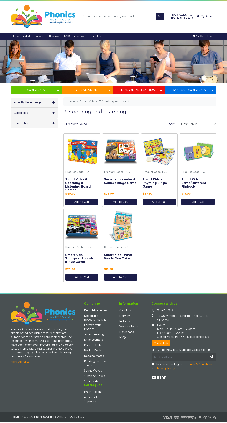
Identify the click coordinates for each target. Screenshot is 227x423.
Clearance (93, 90)
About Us (42, 36)
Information (21, 123)
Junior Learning (94, 334)
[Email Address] (179, 357)
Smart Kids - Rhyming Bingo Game (155, 183)
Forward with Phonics (92, 327)
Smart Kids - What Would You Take (118, 256)
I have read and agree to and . (182, 366)
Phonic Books (93, 345)
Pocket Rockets (94, 350)
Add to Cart (81, 202)
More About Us (20, 362)
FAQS (68, 36)
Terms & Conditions (199, 364)
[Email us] (154, 377)
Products (28, 36)
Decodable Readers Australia (95, 318)
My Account (81, 36)
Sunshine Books (94, 376)
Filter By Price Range (27, 102)
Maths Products (193, 90)
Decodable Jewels (96, 310)
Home (15, 36)
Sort (172, 124)
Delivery (124, 316)
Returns (124, 321)
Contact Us (97, 36)
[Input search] (118, 16)
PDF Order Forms (141, 90)
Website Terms (129, 326)
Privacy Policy (166, 368)
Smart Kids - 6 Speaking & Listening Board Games (78, 185)
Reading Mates (94, 356)
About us (125, 310)
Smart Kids (91, 381)
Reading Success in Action (95, 363)
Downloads (56, 36)
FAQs (122, 337)
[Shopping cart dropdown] (203, 36)
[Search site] (159, 16)
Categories (21, 113)
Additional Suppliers (90, 399)
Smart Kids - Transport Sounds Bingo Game (79, 258)
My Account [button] (206, 16)
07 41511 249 (165, 310)
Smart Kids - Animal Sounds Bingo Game (120, 181)
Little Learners (93, 340)
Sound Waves (93, 370)
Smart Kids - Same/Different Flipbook (193, 183)
